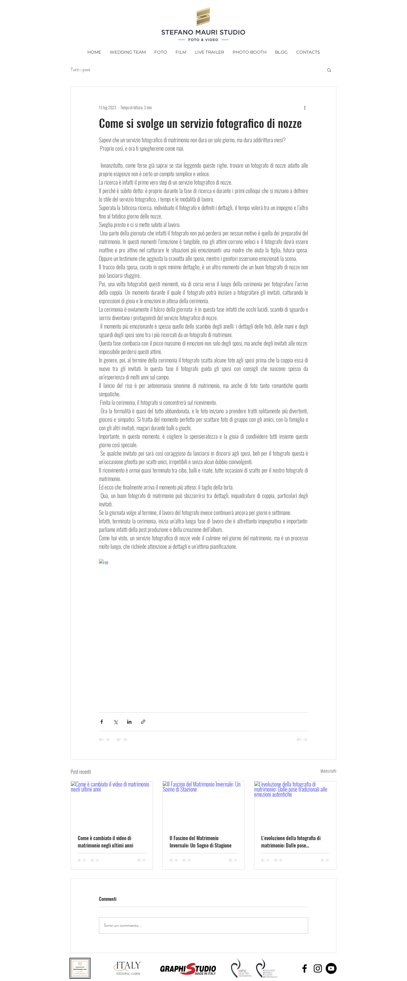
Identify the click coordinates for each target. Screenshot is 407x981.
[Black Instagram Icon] (317, 968)
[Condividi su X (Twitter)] (115, 721)
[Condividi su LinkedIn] (129, 721)
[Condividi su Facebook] (101, 721)
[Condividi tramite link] (143, 721)
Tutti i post (80, 69)
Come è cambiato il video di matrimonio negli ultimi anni (105, 841)
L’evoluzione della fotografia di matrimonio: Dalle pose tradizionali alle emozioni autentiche (291, 841)
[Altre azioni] (304, 107)
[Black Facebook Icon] (304, 968)
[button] (329, 69)
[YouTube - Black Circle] (331, 968)
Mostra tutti (328, 771)
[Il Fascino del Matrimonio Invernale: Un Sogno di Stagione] (203, 804)
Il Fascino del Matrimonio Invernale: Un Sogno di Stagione (200, 841)
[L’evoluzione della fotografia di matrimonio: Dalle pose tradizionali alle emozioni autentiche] (295, 804)
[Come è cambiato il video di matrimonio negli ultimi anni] (112, 804)
